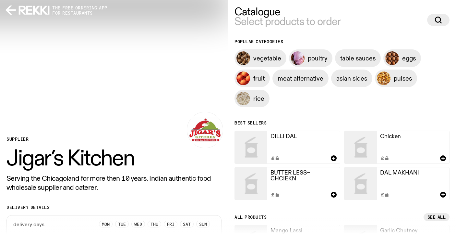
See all (436, 217)
